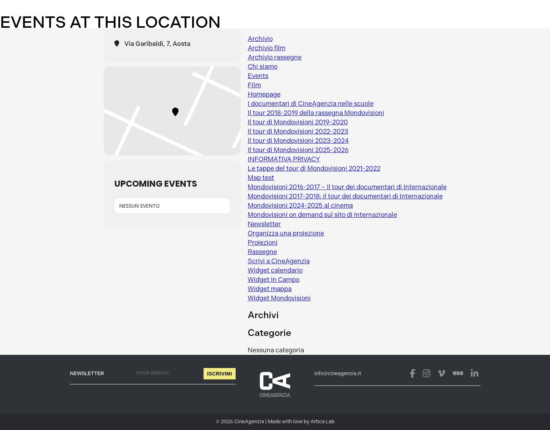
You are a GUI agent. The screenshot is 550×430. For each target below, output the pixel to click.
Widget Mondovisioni (279, 298)
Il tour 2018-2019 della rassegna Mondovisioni (316, 113)
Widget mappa (270, 289)
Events (258, 76)
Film (254, 85)
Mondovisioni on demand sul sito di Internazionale (322, 215)
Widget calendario (275, 270)
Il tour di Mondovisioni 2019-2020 (298, 122)
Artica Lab (322, 422)
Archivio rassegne (275, 57)
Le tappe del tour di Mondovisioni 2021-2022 (314, 168)
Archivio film (267, 48)
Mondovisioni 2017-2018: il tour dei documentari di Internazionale (345, 196)
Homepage (264, 94)
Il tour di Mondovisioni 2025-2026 (298, 150)
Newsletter (264, 224)
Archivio (260, 39)
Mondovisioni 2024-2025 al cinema (300, 205)
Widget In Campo (273, 280)
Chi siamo (262, 67)
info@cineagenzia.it (337, 374)
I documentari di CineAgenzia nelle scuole (311, 104)
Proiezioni (263, 243)
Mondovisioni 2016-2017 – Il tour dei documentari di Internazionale (347, 187)
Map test (261, 178)
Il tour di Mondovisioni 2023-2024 (298, 141)
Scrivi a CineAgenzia (279, 261)
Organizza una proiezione (286, 233)
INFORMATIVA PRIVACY (284, 159)
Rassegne (262, 252)
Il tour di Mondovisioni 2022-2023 (298, 131)
